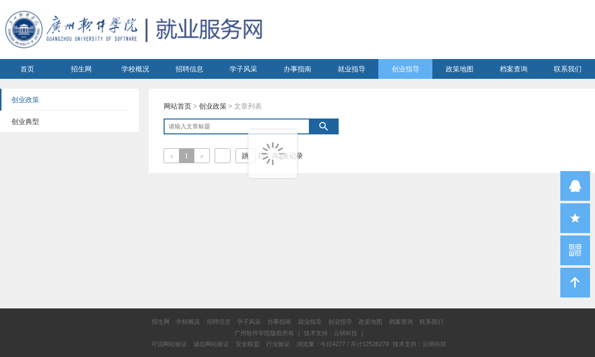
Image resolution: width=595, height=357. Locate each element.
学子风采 (243, 69)
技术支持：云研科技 (419, 344)
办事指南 (297, 69)
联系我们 (568, 69)
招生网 (81, 69)
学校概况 (135, 69)
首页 (27, 69)
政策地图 (460, 69)
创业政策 (213, 106)
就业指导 (351, 69)
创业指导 (405, 69)
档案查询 (514, 69)
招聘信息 (189, 69)
